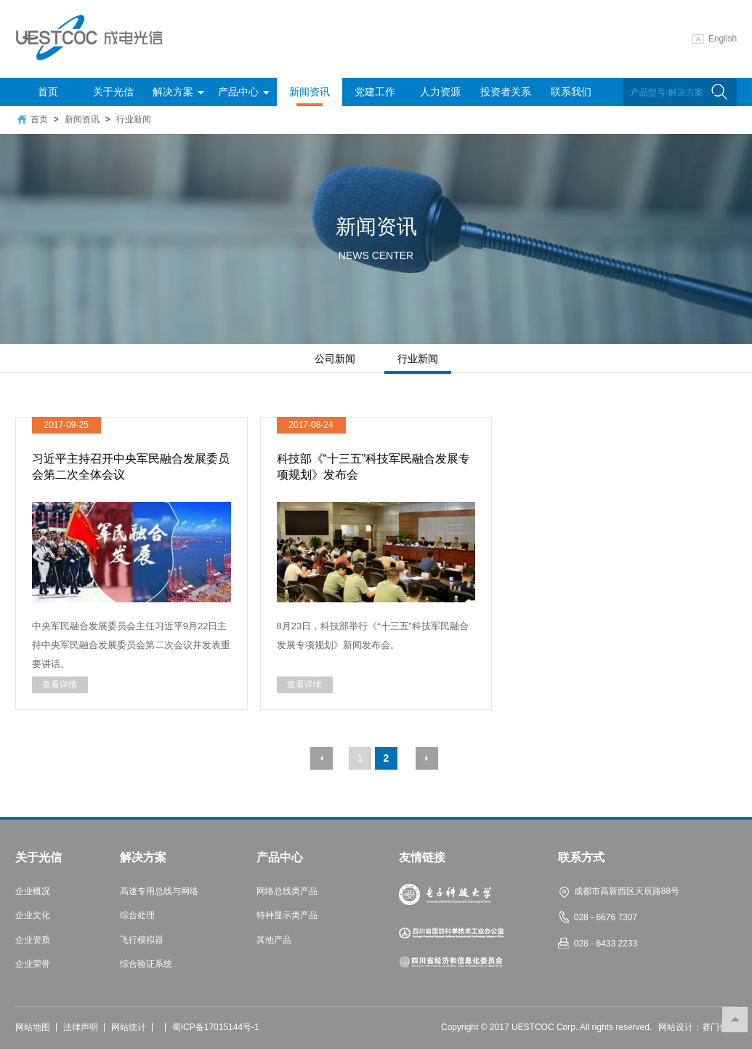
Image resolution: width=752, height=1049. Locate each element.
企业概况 (32, 891)
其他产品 (273, 940)
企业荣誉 (32, 964)
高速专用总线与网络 (159, 891)
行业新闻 (133, 119)
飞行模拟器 (141, 940)
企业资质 (32, 940)
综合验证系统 (146, 964)
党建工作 (375, 91)
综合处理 (137, 915)
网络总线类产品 (287, 891)
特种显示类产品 (287, 915)
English (714, 38)
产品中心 (244, 91)
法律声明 (80, 1027)
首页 (48, 91)
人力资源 (440, 91)
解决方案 (178, 91)
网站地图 (32, 1027)
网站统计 (128, 1027)
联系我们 (571, 91)
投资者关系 (505, 91)
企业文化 (32, 915)
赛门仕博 (719, 1027)
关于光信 (113, 91)
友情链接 (422, 857)
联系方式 (581, 857)
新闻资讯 (309, 96)
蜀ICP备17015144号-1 (215, 1027)
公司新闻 (335, 358)
